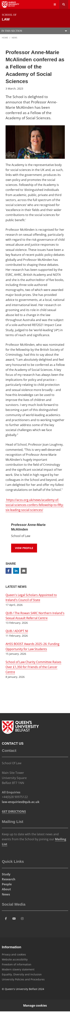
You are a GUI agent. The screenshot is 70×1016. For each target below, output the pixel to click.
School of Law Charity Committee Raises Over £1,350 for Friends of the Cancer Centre (33, 667)
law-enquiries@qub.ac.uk (20, 802)
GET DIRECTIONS (14, 811)
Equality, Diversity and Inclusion (22, 974)
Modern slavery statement (18, 969)
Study (6, 874)
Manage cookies (35, 1005)
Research (8, 879)
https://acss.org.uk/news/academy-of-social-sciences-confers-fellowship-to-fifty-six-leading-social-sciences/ (35, 505)
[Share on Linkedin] (16, 571)
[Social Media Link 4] (22, 918)
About (6, 889)
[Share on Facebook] (8, 571)
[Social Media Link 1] (6, 918)
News (14, 37)
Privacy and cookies (14, 954)
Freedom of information (16, 964)
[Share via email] (24, 571)
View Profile (24, 548)
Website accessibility (15, 959)
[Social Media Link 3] (14, 918)
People (7, 884)
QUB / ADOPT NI (17, 631)
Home (5, 37)
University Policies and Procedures (23, 979)
